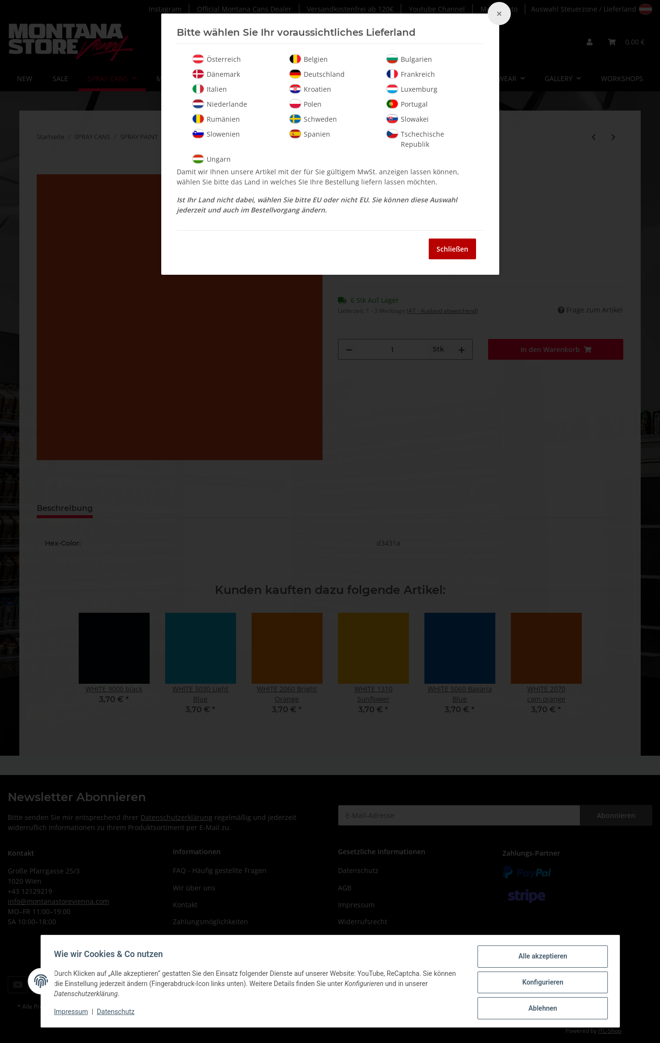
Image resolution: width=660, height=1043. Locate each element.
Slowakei (407, 119)
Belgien (308, 59)
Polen (305, 104)
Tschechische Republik (415, 139)
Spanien (309, 134)
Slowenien (216, 134)
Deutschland (317, 74)
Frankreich (410, 74)
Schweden (313, 119)
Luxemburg (411, 89)
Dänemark (216, 74)
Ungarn (211, 159)
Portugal (407, 104)
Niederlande (219, 104)
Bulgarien (409, 59)
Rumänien (216, 119)
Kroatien (310, 89)
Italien (209, 89)
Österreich (216, 59)
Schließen (452, 249)
